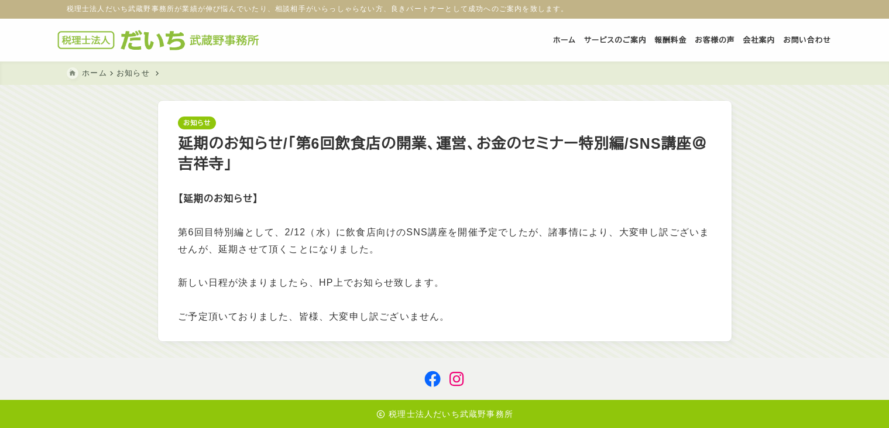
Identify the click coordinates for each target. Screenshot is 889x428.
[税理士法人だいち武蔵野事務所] (171, 40)
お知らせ (197, 123)
